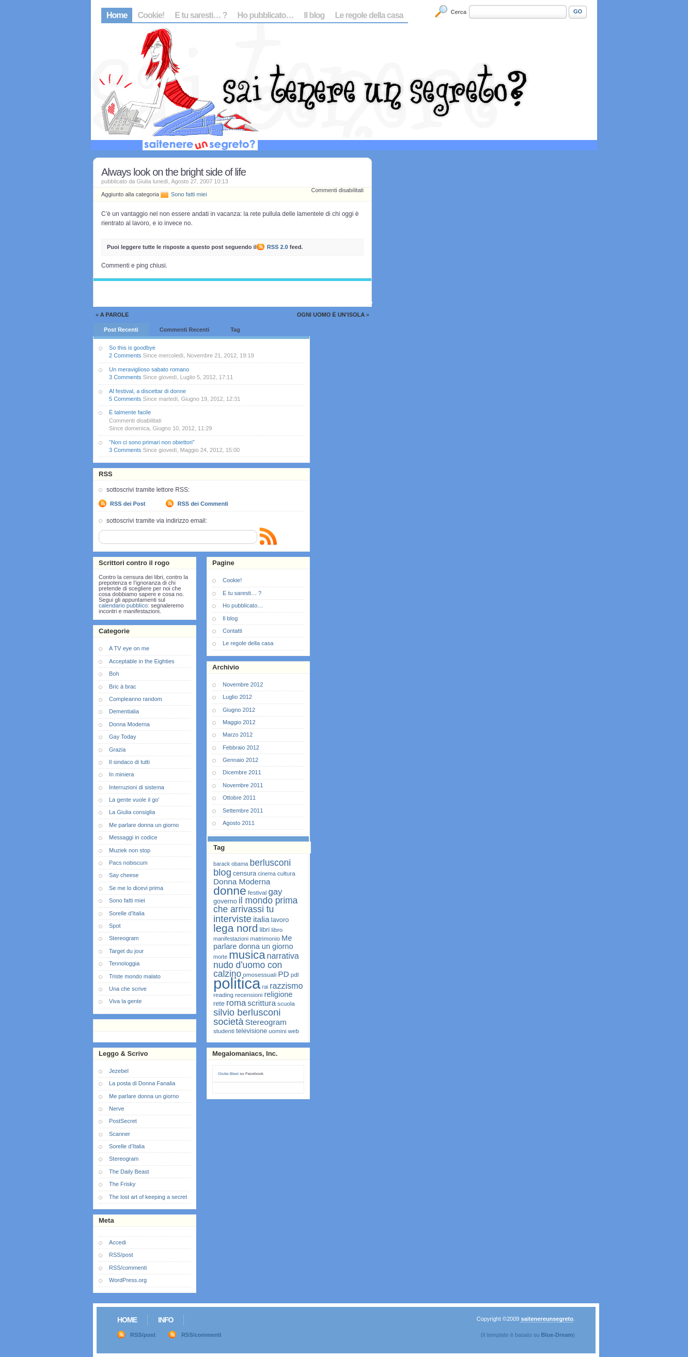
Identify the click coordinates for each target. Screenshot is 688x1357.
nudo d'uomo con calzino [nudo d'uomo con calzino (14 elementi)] (247, 969)
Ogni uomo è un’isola (331, 314)
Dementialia (124, 711)
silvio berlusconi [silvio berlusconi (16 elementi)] (246, 1012)
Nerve (116, 1108)
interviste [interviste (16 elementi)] (232, 918)
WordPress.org (128, 1280)
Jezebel (119, 1071)
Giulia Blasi (228, 1073)
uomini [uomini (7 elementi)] (277, 1030)
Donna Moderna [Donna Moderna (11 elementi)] (241, 881)
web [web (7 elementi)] (293, 1030)
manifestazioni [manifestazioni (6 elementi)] (230, 938)
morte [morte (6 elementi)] (220, 957)
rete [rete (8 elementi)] (219, 1003)
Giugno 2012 (239, 710)
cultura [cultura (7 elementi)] (286, 873)
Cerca (459, 12)
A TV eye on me (129, 648)
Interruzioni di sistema (136, 787)
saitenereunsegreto (547, 1319)
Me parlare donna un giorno (144, 825)
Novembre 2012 (243, 684)
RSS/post (121, 1255)
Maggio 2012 (239, 722)
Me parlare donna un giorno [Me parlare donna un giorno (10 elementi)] (253, 942)
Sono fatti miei (189, 194)
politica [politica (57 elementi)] (236, 983)
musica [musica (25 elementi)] (247, 954)
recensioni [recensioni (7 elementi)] (248, 994)
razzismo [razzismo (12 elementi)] (286, 985)
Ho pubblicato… (266, 15)
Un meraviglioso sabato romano (149, 369)
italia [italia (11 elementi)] (261, 919)
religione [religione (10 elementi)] (278, 994)
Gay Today (122, 737)
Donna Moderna (129, 724)
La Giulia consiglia (132, 812)
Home (116, 15)
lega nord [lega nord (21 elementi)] (235, 928)
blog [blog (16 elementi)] (222, 872)
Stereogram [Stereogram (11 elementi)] (266, 1022)
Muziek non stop (129, 850)
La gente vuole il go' (134, 800)
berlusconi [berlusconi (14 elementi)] (270, 862)
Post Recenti (121, 329)
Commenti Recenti (185, 329)
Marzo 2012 (238, 734)
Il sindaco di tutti (129, 762)
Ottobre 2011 (239, 797)
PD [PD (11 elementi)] (283, 974)
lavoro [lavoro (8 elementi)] (280, 920)
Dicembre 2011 (242, 772)
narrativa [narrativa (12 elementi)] (283, 956)
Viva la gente (125, 1001)
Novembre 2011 (243, 785)
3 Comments (125, 377)
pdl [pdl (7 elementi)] (295, 974)
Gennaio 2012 (240, 760)
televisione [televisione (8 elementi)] (251, 1031)
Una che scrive (128, 989)
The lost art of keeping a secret (148, 1197)
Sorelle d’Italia (127, 1146)
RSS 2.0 (277, 247)
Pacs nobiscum (128, 863)
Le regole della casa (369, 15)
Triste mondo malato (135, 976)
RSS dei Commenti (202, 504)
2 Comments (125, 355)
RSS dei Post (127, 504)
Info (165, 1320)
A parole (114, 314)
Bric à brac (122, 686)
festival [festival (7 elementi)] (257, 892)
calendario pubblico (123, 605)
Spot (115, 926)
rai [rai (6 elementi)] (265, 987)
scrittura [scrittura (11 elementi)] (261, 1003)
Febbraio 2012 (241, 747)
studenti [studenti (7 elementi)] (223, 1030)
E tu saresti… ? (201, 15)
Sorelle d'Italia (127, 913)
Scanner (119, 1134)
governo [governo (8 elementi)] (225, 901)
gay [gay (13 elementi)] (275, 892)
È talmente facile (130, 412)
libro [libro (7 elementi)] (277, 929)
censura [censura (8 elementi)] (244, 873)
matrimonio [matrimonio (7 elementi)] (265, 938)
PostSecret (123, 1121)
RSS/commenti (128, 1268)
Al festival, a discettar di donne (147, 391)
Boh (114, 673)
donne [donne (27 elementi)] (229, 890)
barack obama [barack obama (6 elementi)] (230, 864)
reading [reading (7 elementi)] (223, 994)
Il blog (314, 15)
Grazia (117, 749)
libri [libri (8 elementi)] (264, 929)
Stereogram (123, 938)
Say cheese (123, 875)
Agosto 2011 (239, 823)
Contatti (232, 631)
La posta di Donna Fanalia (142, 1083)
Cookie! (150, 15)
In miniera (121, 774)
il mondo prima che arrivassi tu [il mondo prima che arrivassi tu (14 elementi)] (255, 904)
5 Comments (125, 399)
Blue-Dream (557, 1335)
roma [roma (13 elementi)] (236, 1003)
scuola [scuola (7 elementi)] (286, 1003)
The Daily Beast (129, 1171)
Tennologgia (124, 963)
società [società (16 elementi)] (228, 1021)
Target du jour (126, 951)
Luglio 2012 (237, 697)
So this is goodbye (132, 348)
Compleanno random (135, 699)
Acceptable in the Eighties (142, 661)
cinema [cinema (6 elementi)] (266, 873)
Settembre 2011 (243, 810)
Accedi (117, 1242)
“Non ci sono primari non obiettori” (152, 442)
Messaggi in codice (133, 837)
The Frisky (122, 1184)
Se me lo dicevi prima (136, 888)
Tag (235, 329)
